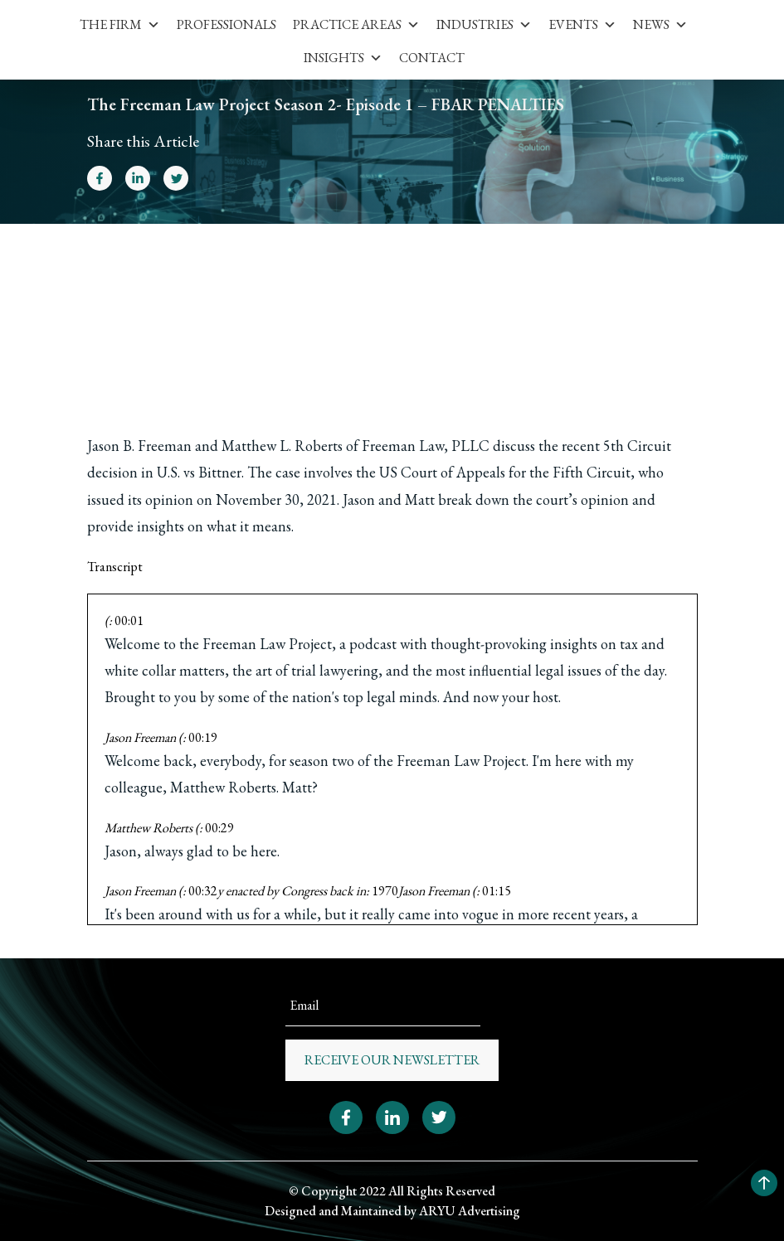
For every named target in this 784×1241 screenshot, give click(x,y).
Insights (343, 57)
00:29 (219, 827)
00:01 (129, 620)
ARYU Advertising (469, 1210)
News (660, 24)
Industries (484, 24)
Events (582, 24)
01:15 (496, 890)
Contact (432, 57)
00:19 (202, 737)
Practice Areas (356, 24)
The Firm (120, 24)
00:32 (202, 890)
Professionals (226, 24)
